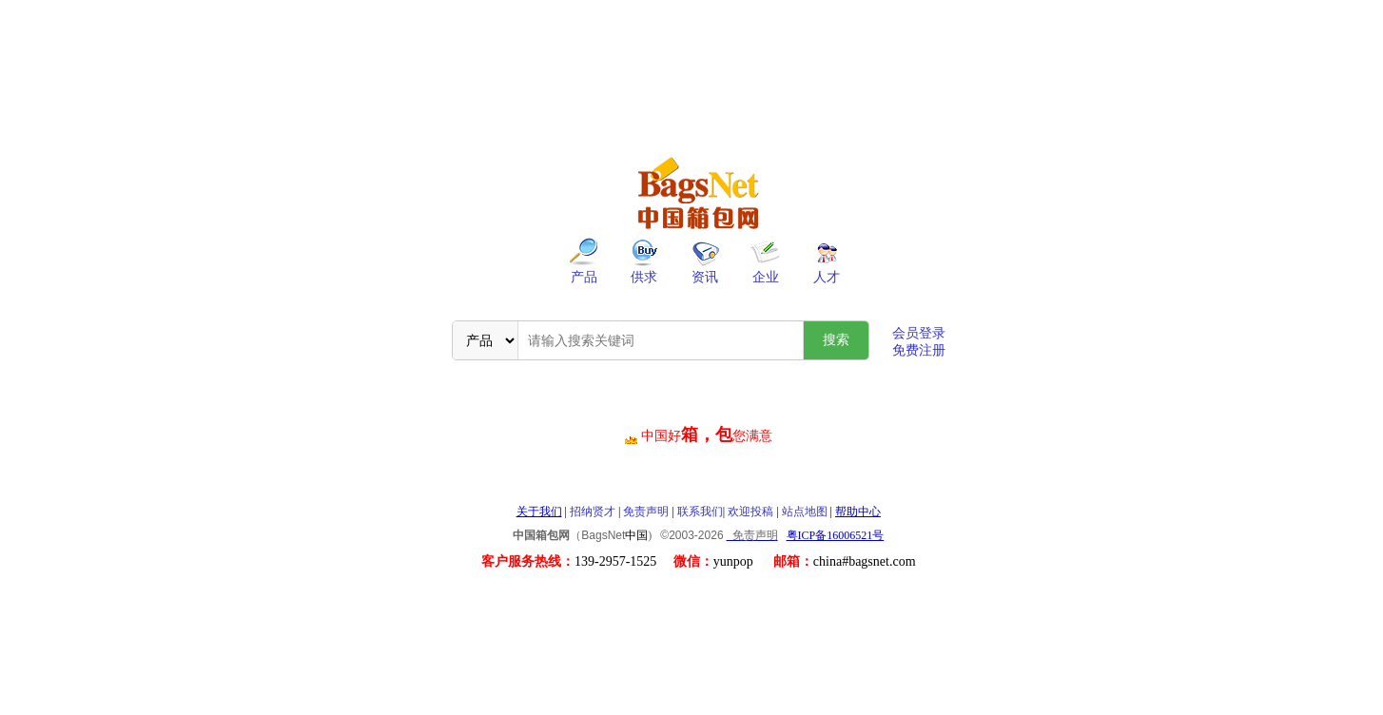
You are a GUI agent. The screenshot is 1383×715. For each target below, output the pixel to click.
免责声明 (646, 511)
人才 (826, 277)
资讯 (705, 277)
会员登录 (918, 333)
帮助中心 (858, 511)
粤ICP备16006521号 (836, 535)
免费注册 (918, 350)
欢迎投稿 (750, 511)
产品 (584, 277)
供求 (644, 277)
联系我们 (700, 511)
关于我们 (539, 511)
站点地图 (805, 511)
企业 (765, 277)
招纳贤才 (592, 511)
